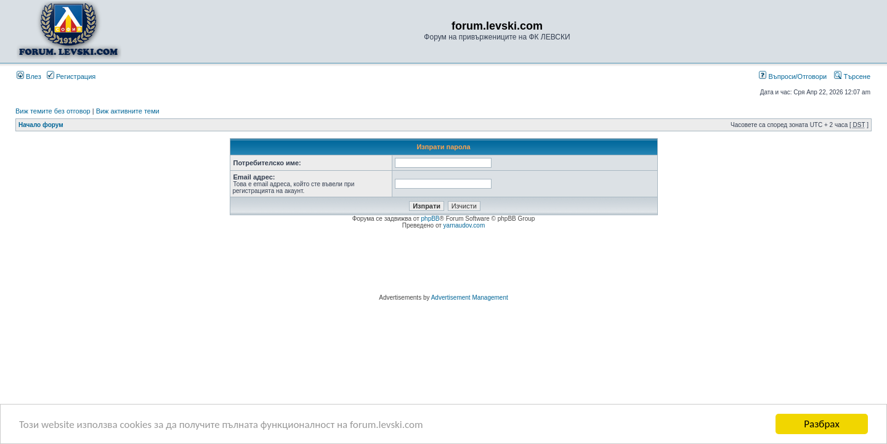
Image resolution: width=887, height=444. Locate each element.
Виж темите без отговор (53, 111)
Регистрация (71, 76)
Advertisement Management (469, 297)
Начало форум (40, 124)
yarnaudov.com (464, 225)
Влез (29, 76)
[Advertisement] (443, 263)
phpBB (430, 218)
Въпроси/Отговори (793, 76)
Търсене (852, 76)
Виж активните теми (128, 111)
